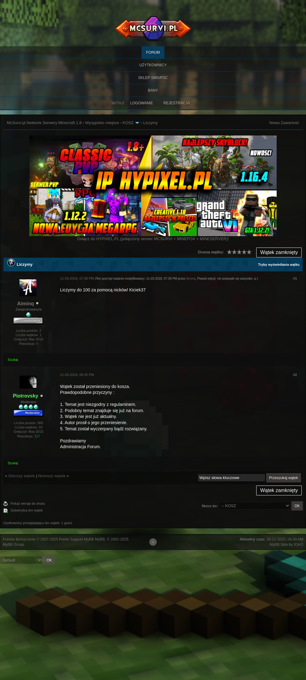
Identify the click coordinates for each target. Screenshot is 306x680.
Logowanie (141, 103)
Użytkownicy (153, 65)
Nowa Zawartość (284, 122)
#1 (295, 278)
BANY (153, 90)
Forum (153, 52)
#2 (295, 375)
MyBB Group (13, 544)
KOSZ (128, 122)
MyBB (100, 539)
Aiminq (25, 303)
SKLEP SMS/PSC (153, 78)
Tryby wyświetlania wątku (279, 264)
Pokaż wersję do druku (28, 503)
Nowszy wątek (52, 475)
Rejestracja (177, 103)
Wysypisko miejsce (102, 122)
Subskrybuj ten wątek (27, 510)
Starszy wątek (21, 475)
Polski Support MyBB (76, 539)
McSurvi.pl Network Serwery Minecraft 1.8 (44, 122)
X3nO (298, 544)
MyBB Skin (279, 544)
